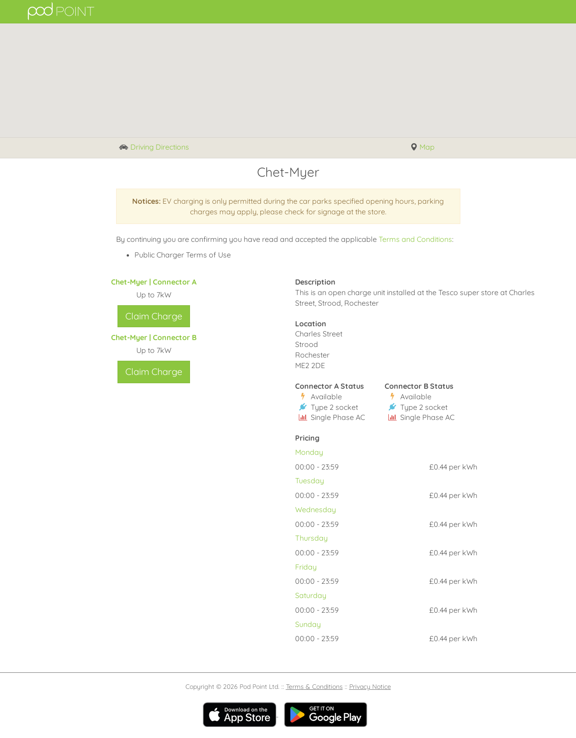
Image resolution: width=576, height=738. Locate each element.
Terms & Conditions (314, 686)
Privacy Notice (370, 686)
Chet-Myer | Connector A (153, 281)
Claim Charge (153, 316)
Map (422, 147)
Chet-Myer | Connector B (153, 337)
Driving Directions (154, 147)
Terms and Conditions (415, 239)
